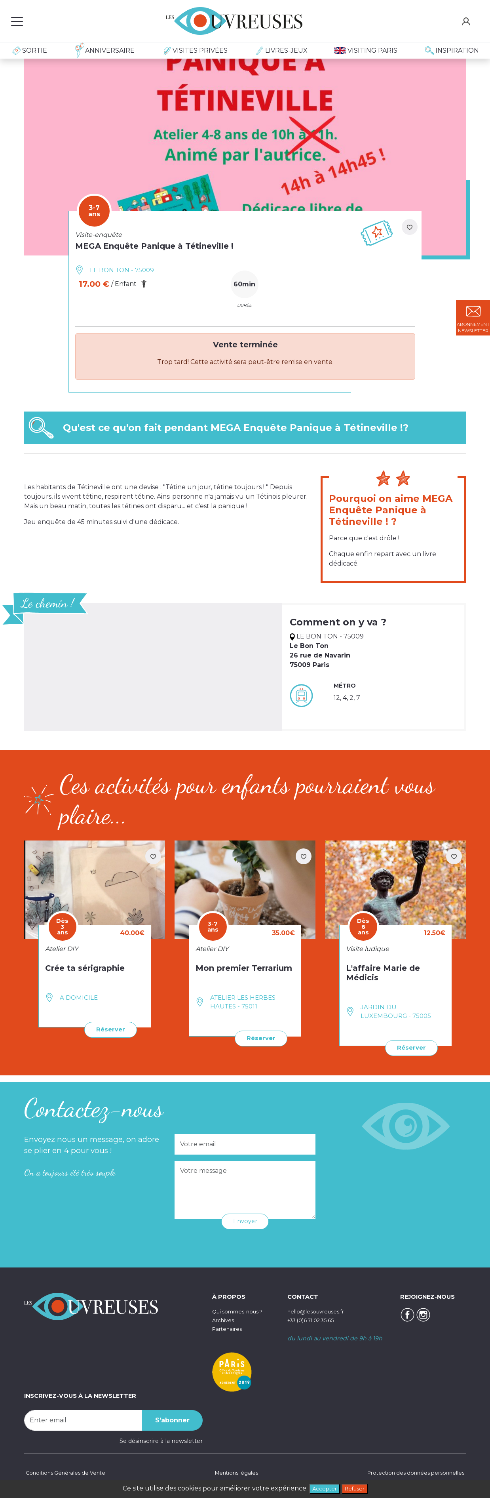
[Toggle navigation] (17, 21)
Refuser (357, 1488)
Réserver (108, 1029)
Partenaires (228, 1327)
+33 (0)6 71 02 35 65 (315, 1319)
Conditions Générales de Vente (68, 1472)
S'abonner (172, 1419)
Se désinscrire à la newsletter (161, 1439)
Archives (224, 1319)
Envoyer (245, 1220)
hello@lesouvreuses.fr (319, 1310)
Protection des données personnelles (411, 1472)
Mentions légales (234, 1472)
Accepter (321, 1488)
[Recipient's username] (83, 1419)
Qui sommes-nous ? (241, 1310)
